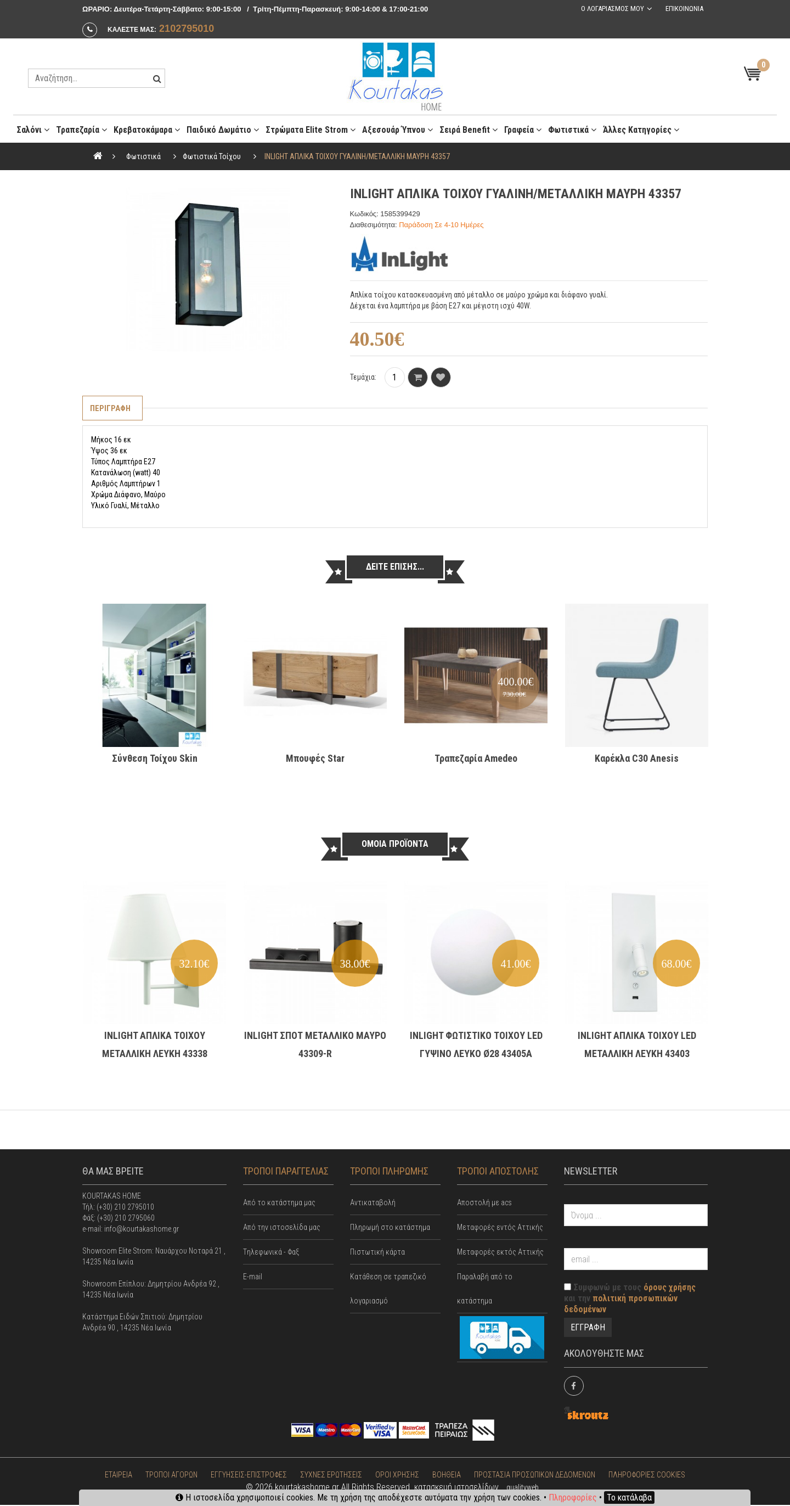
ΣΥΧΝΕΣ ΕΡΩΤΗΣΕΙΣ (331, 1475)
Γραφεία (522, 130)
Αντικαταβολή (373, 1203)
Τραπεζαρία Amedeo (476, 759)
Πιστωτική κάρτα (377, 1253)
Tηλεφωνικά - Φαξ (271, 1253)
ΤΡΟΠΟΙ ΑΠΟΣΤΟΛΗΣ (498, 1171)
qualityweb (522, 1488)
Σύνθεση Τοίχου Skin (155, 759)
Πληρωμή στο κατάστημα (390, 1228)
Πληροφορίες (573, 1497)
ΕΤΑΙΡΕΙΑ (118, 1475)
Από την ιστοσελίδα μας (281, 1228)
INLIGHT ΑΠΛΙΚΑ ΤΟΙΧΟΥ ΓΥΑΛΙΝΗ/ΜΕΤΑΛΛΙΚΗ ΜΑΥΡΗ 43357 (357, 156)
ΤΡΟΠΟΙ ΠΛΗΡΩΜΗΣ (389, 1171)
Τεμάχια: (363, 377)
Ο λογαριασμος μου (610, 8)
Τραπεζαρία (81, 130)
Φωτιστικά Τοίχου (212, 156)
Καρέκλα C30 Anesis (637, 759)
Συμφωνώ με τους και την (630, 1299)
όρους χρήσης (670, 1288)
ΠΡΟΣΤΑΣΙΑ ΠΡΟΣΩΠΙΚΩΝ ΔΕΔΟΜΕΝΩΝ (534, 1475)
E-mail (252, 1277)
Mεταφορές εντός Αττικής (500, 1228)
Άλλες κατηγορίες (641, 130)
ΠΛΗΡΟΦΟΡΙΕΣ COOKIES (646, 1475)
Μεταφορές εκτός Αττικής (500, 1253)
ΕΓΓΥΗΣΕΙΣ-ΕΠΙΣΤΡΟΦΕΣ (249, 1475)
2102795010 (186, 28)
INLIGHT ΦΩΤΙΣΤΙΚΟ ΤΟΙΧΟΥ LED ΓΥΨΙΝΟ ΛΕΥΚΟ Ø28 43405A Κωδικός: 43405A (476, 1054)
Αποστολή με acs (484, 1203)
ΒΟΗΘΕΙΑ (446, 1475)
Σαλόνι (32, 130)
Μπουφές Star (315, 759)
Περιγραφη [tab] (111, 409)
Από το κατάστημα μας (279, 1203)
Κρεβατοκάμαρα (147, 130)
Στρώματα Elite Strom (311, 130)
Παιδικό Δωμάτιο (223, 130)
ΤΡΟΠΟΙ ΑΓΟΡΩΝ (171, 1475)
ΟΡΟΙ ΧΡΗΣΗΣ (397, 1475)
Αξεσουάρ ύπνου (397, 130)
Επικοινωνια (683, 8)
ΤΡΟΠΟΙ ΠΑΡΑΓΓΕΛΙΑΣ (286, 1171)
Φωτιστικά (572, 130)
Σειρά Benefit (468, 130)
